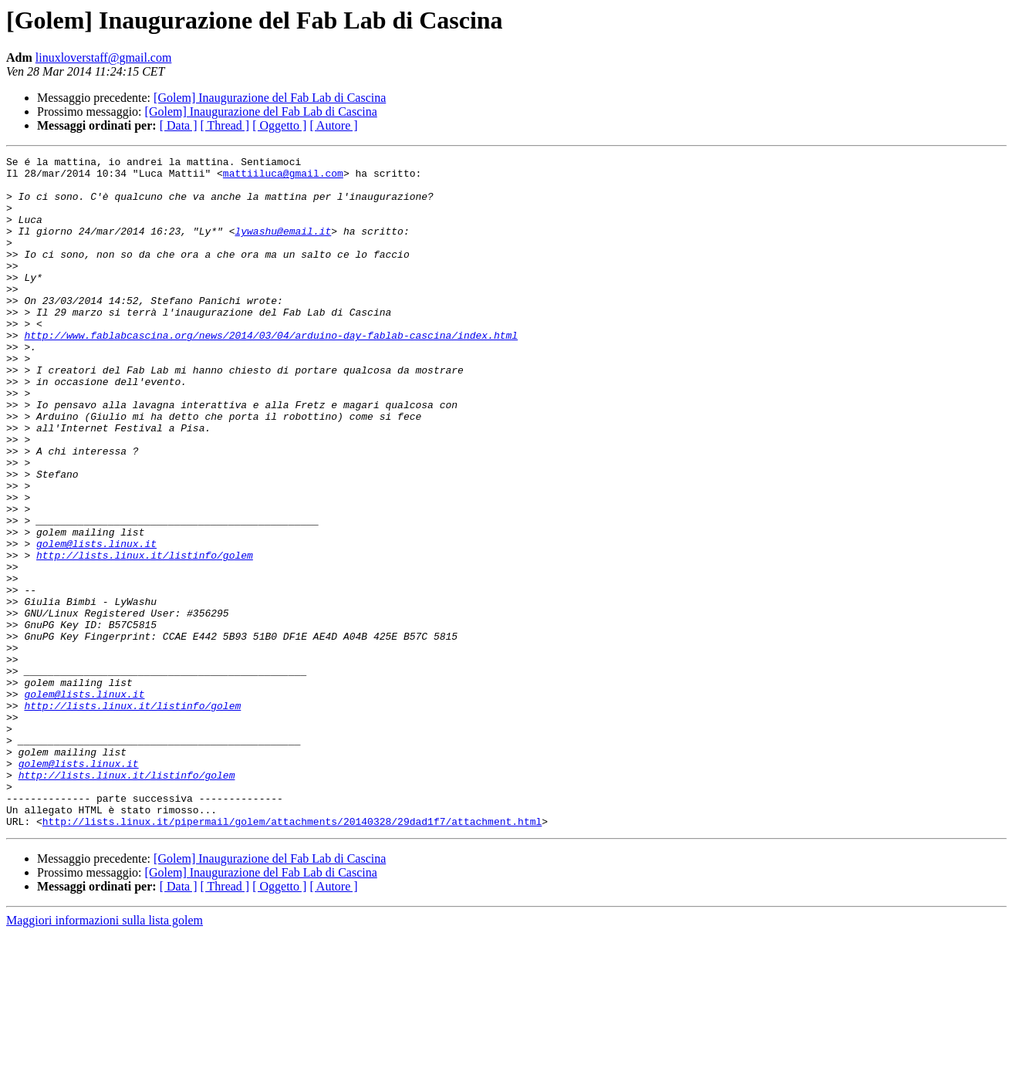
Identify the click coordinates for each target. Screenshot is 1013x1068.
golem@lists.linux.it (96, 622)
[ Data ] (179, 125)
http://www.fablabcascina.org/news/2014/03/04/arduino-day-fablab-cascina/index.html (271, 372)
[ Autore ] (333, 125)
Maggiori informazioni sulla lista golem (104, 1054)
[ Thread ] (225, 125)
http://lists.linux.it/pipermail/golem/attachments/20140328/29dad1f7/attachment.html (292, 955)
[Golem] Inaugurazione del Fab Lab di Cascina (270, 97)
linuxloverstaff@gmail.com (103, 57)
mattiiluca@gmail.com (283, 177)
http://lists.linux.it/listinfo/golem (144, 636)
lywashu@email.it (283, 247)
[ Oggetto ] (279, 125)
